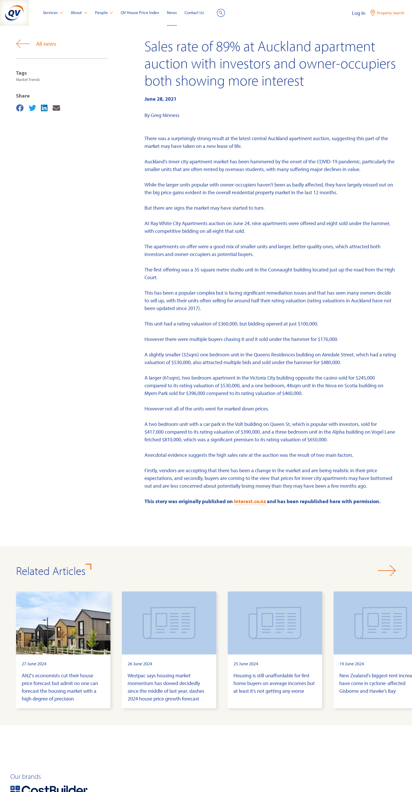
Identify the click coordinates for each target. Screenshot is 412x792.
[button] (387, 570)
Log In (358, 13)
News (172, 12)
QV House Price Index (140, 12)
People (104, 12)
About (79, 12)
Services (53, 12)
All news (36, 43)
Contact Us (194, 12)
